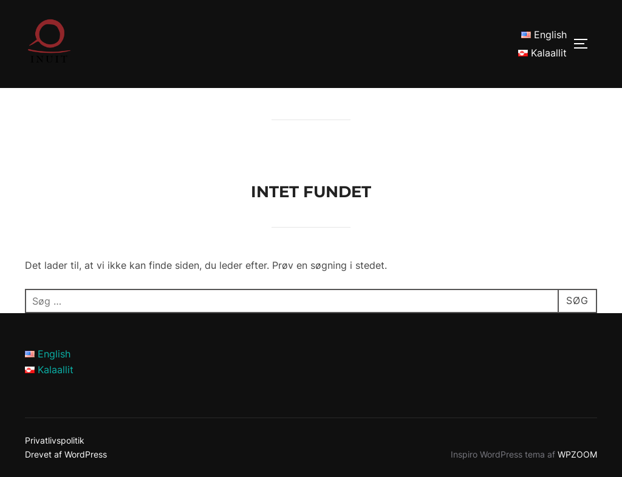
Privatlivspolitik (54, 440)
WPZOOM (577, 454)
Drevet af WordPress (66, 454)
